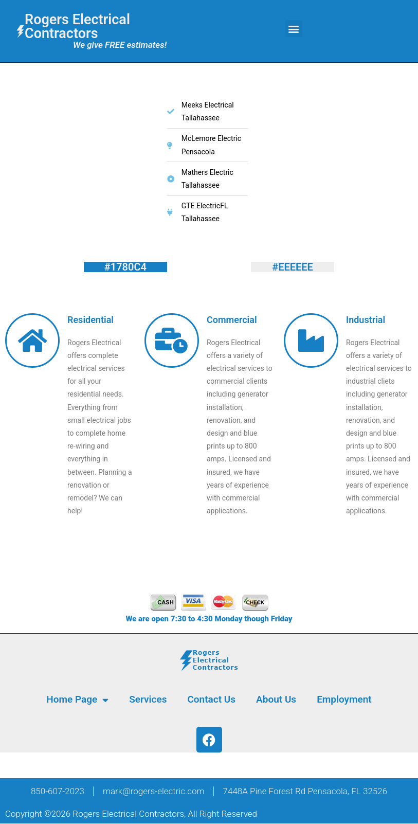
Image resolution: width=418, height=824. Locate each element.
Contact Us (211, 699)
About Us (276, 699)
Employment (344, 699)
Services (148, 699)
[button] (293, 28)
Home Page (77, 700)
